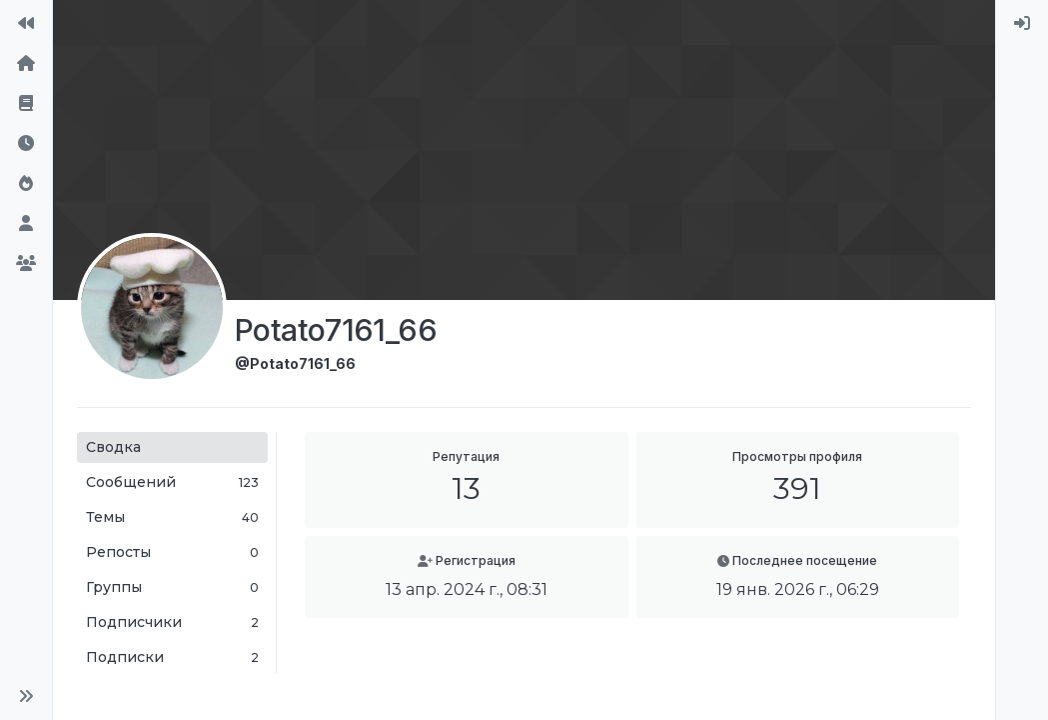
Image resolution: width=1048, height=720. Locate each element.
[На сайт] (26, 24)
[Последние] (26, 144)
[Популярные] (26, 184)
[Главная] (26, 64)
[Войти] (1022, 24)
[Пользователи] (26, 224)
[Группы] (26, 264)
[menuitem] (1022, 24)
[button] (26, 696)
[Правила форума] (26, 104)
